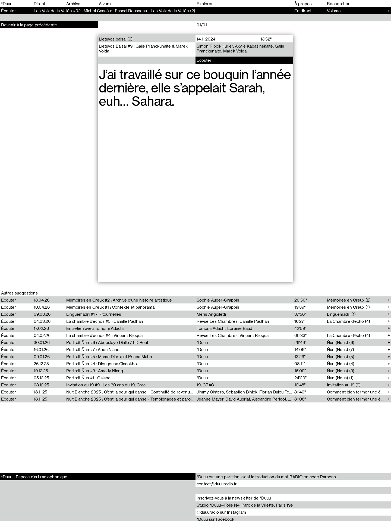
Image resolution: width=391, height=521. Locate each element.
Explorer (205, 3)
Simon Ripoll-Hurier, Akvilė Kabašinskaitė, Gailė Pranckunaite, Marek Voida (240, 48)
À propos (303, 3)
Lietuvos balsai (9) (116, 38)
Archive (73, 3)
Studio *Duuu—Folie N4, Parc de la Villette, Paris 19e (245, 505)
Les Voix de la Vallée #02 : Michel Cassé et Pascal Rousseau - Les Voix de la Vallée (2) (114, 10)
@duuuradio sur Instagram (221, 512)
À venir (105, 3)
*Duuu (6, 3)
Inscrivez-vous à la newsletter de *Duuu (234, 497)
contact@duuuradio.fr (217, 483)
